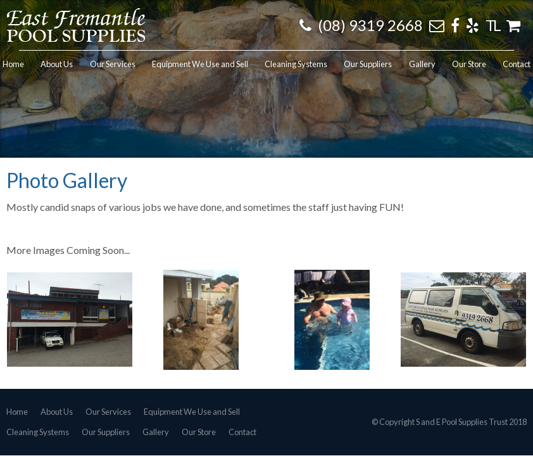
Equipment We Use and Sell (192, 412)
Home (17, 412)
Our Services (108, 412)
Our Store (199, 433)
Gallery (155, 433)
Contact (242, 433)
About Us (57, 412)
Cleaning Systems (37, 433)
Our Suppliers (106, 433)
